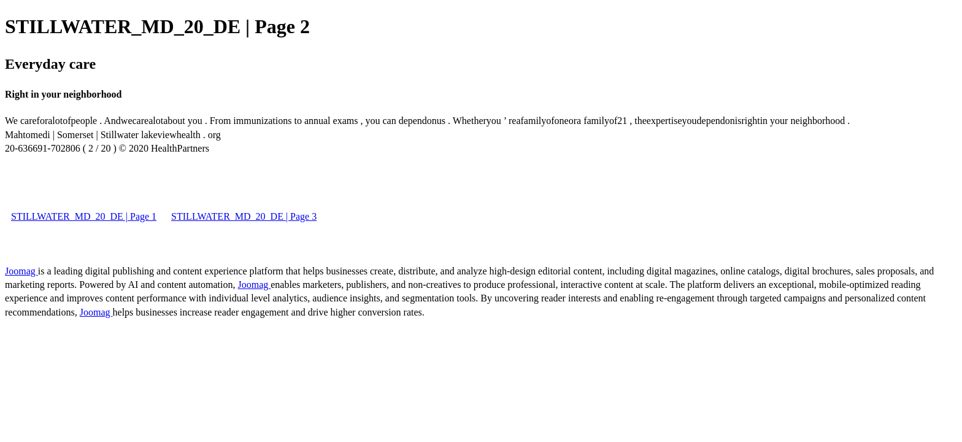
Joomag (21, 271)
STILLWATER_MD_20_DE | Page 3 (244, 216)
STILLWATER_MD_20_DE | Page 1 (83, 216)
